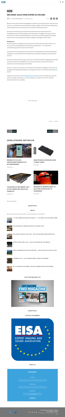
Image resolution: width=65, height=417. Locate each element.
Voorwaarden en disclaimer (47, 410)
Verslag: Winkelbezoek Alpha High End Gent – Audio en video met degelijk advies (35, 250)
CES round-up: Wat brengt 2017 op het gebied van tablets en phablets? (18, 189)
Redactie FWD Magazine (17, 18)
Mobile (9, 11)
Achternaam (32, 384)
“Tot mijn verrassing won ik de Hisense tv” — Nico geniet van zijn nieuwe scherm (35, 218)
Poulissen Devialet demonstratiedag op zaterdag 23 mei (28, 226)
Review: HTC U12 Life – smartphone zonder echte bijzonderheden (16, 162)
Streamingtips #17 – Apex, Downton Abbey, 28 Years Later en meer (30, 258)
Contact (56, 411)
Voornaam (32, 377)
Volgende (52, 131)
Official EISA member (52, 410)
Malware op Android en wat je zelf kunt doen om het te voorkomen (45, 189)
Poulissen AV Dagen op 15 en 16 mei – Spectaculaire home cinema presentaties (34, 234)
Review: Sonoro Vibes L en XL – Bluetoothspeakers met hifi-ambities (31, 242)
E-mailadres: (32, 392)
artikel (12, 131)
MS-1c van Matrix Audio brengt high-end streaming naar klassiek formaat (33, 266)
